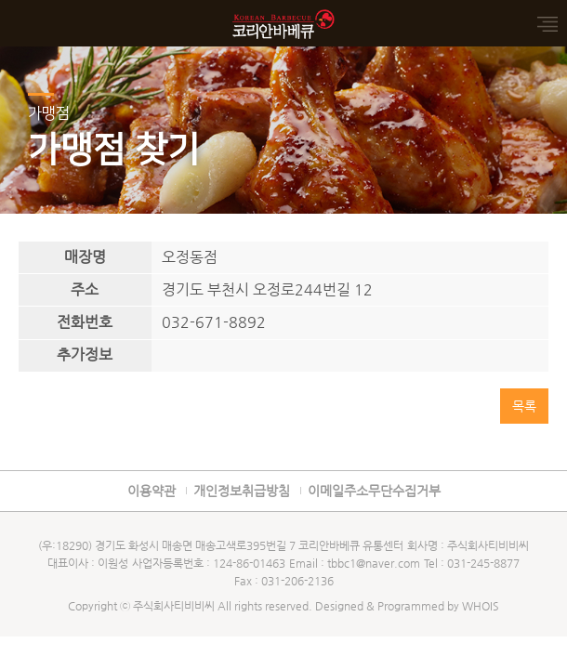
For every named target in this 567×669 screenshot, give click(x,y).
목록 (524, 406)
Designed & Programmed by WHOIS (407, 605)
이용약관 (151, 490)
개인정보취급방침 (241, 490)
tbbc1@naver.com (373, 563)
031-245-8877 (483, 563)
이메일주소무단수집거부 (374, 490)
